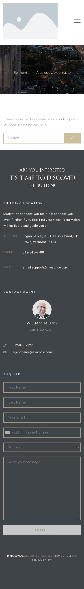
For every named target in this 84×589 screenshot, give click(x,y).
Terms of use (63, 562)
